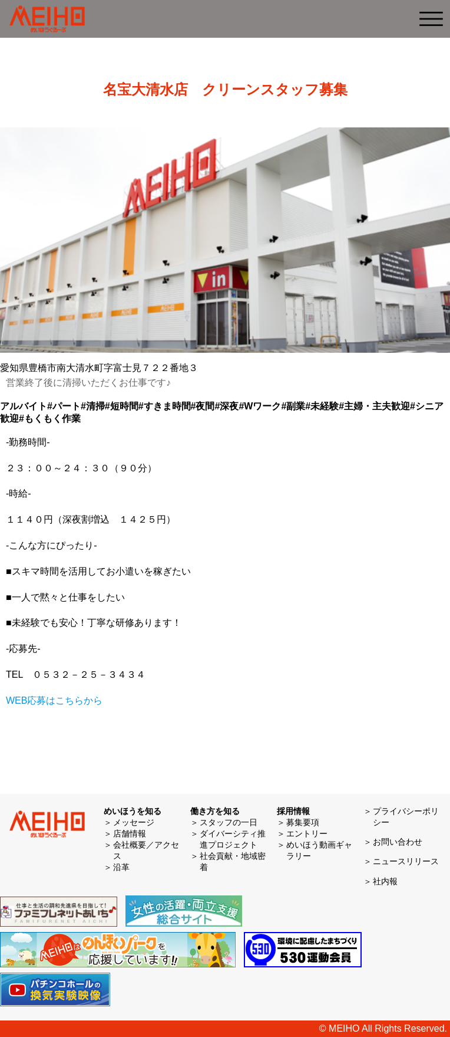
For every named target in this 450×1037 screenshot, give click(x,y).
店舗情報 (129, 833)
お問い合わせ (397, 841)
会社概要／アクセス (146, 850)
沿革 (121, 867)
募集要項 (302, 822)
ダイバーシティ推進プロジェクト (233, 839)
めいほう (47, 19)
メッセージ (133, 822)
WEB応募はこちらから (54, 700)
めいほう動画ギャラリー (319, 850)
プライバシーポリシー (406, 816)
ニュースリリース (406, 861)
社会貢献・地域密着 (233, 861)
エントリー (306, 833)
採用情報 (293, 811)
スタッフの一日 (228, 822)
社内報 (385, 881)
